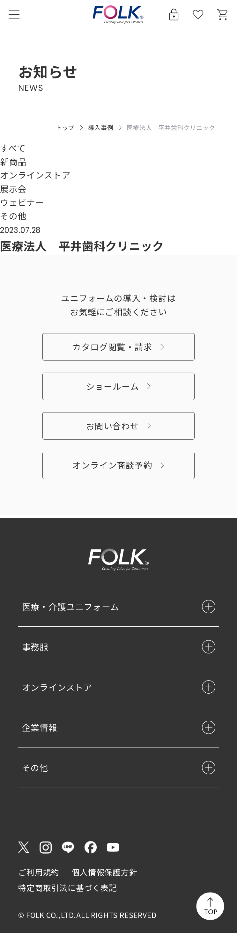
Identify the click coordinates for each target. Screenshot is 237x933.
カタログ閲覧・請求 (112, 349)
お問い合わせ (112, 428)
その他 (13, 215)
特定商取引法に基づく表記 (67, 887)
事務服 (35, 647)
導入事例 (100, 127)
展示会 (13, 188)
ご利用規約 (38, 872)
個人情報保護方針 (104, 872)
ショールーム (112, 388)
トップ (65, 127)
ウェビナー (22, 202)
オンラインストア (35, 175)
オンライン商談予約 (112, 467)
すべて (13, 148)
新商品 (13, 161)
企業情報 (39, 727)
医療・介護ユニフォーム (70, 607)
